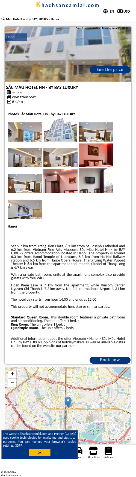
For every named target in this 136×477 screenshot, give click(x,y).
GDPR (18, 445)
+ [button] (12, 374)
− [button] (12, 383)
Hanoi (10, 37)
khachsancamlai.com (68, 5)
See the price (110, 69)
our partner (64, 345)
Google (70, 434)
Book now (110, 359)
